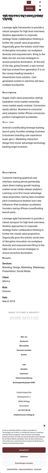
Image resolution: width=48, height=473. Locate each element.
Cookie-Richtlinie (12, 469)
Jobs (24, 365)
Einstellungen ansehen (24, 463)
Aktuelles (24, 369)
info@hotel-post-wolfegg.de (24, 415)
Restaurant (24, 341)
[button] (44, 425)
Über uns (24, 337)
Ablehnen (24, 457)
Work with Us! (24, 318)
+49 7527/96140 (24, 410)
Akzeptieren (24, 450)
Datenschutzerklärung (26, 469)
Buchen (29, 8)
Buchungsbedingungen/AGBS (24, 382)
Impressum (37, 469)
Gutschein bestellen (24, 350)
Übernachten (24, 346)
